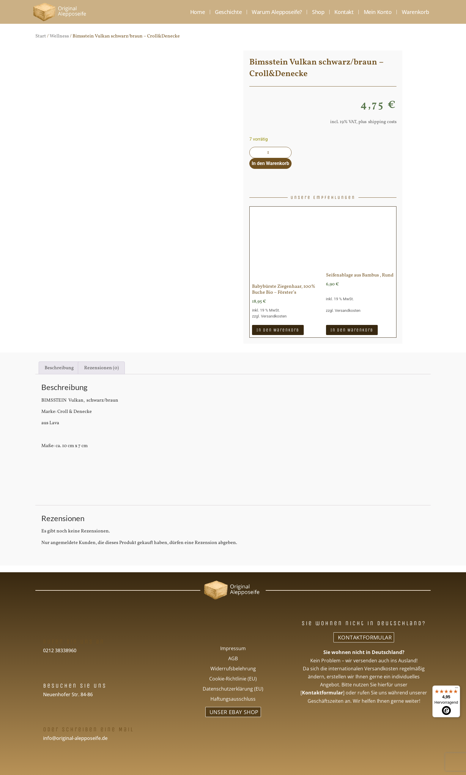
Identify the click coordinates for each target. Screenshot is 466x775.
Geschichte (228, 11)
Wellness (59, 36)
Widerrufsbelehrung (233, 668)
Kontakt (343, 11)
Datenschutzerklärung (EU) (233, 688)
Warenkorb (415, 11)
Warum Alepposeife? (277, 11)
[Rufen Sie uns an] (48, 628)
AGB (233, 658)
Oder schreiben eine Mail (88, 729)
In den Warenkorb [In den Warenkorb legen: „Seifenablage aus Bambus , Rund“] (351, 329)
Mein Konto (378, 11)
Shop (318, 11)
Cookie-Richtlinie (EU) (233, 678)
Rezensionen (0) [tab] (101, 367)
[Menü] (456, 689)
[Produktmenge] (269, 152)
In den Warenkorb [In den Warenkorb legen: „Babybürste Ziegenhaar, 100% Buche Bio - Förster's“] (277, 329)
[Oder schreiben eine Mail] (48, 716)
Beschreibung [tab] (59, 367)
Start (40, 36)
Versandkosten (274, 316)
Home (197, 11)
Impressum (233, 648)
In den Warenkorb (270, 163)
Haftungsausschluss (233, 698)
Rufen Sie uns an (74, 641)
